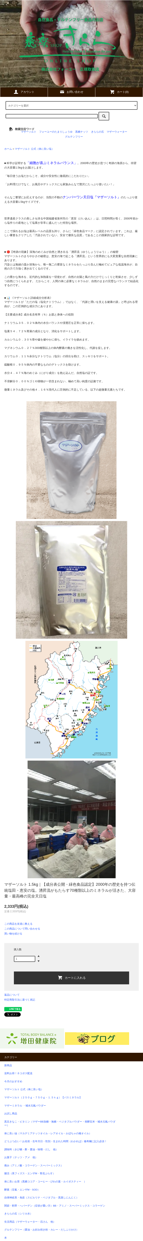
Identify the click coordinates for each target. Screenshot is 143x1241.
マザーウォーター (117, 131)
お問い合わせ (71, 91)
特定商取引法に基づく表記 (19, 999)
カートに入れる (71, 977)
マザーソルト (28, 131)
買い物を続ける (13, 933)
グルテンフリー (74, 136)
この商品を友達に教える (18, 923)
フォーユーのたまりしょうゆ (55, 131)
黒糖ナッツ (81, 131)
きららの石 (97, 131)
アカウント (23, 91)
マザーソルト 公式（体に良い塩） (34, 148)
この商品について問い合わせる (22, 928)
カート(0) (119, 91)
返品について (12, 994)
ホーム (8, 148)
